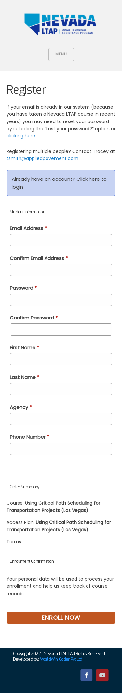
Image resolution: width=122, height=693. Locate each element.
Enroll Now (61, 618)
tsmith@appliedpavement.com (42, 158)
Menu (61, 54)
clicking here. (21, 136)
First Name (24, 347)
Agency (21, 407)
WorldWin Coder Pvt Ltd (61, 659)
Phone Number (29, 436)
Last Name (24, 377)
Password (23, 287)
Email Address (28, 228)
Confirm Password (34, 317)
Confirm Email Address (39, 258)
